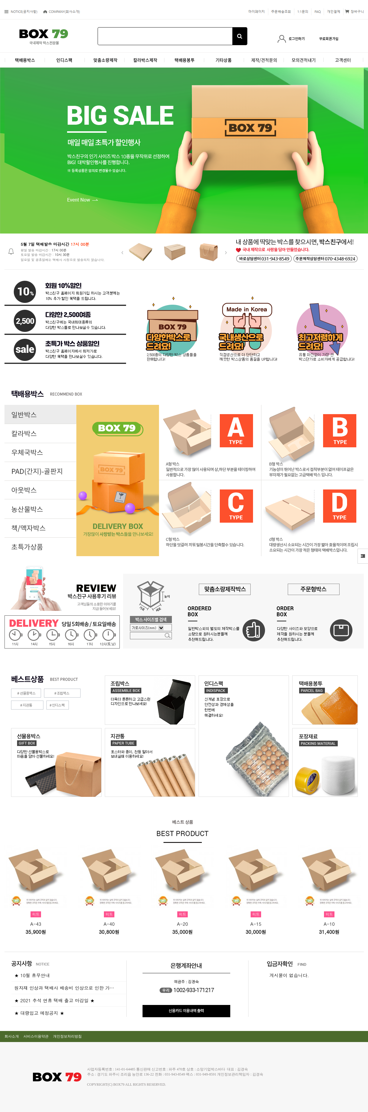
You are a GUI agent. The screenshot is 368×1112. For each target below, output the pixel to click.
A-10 (329, 924)
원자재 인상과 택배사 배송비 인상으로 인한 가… (64, 988)
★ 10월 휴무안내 (32, 975)
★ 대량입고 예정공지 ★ (39, 1013)
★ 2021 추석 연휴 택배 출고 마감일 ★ (54, 1000)
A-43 (35, 924)
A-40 (109, 924)
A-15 (255, 924)
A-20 (182, 924)
